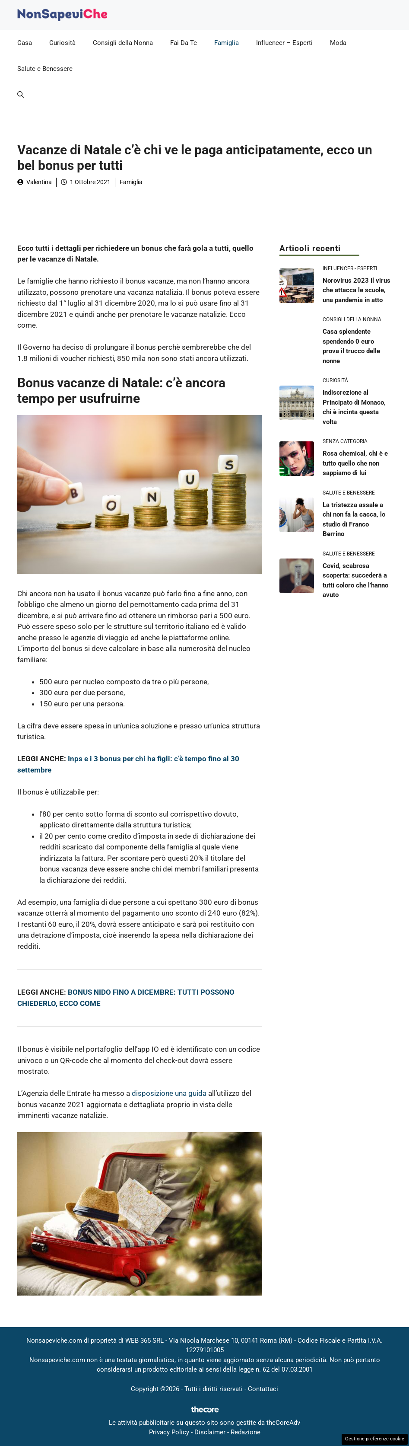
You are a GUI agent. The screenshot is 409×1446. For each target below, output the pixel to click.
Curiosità (62, 43)
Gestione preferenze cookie (374, 1439)
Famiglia (226, 43)
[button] (20, 95)
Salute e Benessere (45, 69)
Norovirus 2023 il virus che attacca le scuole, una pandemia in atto (356, 290)
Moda (338, 43)
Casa (24, 43)
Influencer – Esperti (284, 43)
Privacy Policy (169, 1432)
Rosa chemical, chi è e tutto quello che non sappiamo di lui (355, 463)
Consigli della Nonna (123, 43)
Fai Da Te (183, 43)
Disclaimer (209, 1432)
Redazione (245, 1432)
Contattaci (263, 1389)
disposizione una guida (169, 1093)
